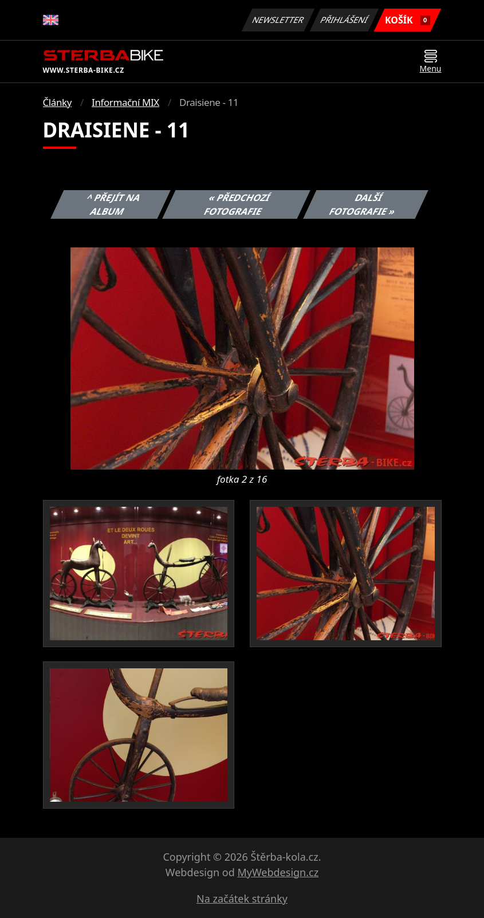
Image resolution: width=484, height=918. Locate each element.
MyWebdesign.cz (277, 872)
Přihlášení (344, 19)
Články (57, 102)
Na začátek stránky (242, 898)
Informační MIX (125, 102)
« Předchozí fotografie (237, 204)
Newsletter (278, 19)
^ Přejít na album (113, 204)
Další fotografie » (362, 204)
